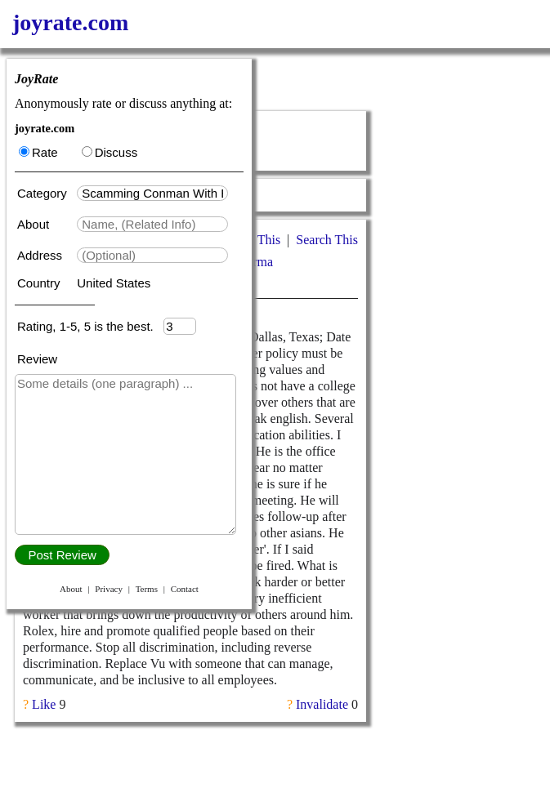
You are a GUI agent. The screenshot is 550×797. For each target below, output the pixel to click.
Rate (38, 152)
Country (40, 283)
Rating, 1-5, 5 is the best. (90, 326)
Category (45, 193)
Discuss (110, 152)
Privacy (109, 589)
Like (44, 704)
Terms (147, 589)
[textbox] (152, 193)
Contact (185, 589)
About (34, 224)
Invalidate (322, 704)
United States (113, 283)
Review (37, 359)
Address (41, 255)
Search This (327, 240)
